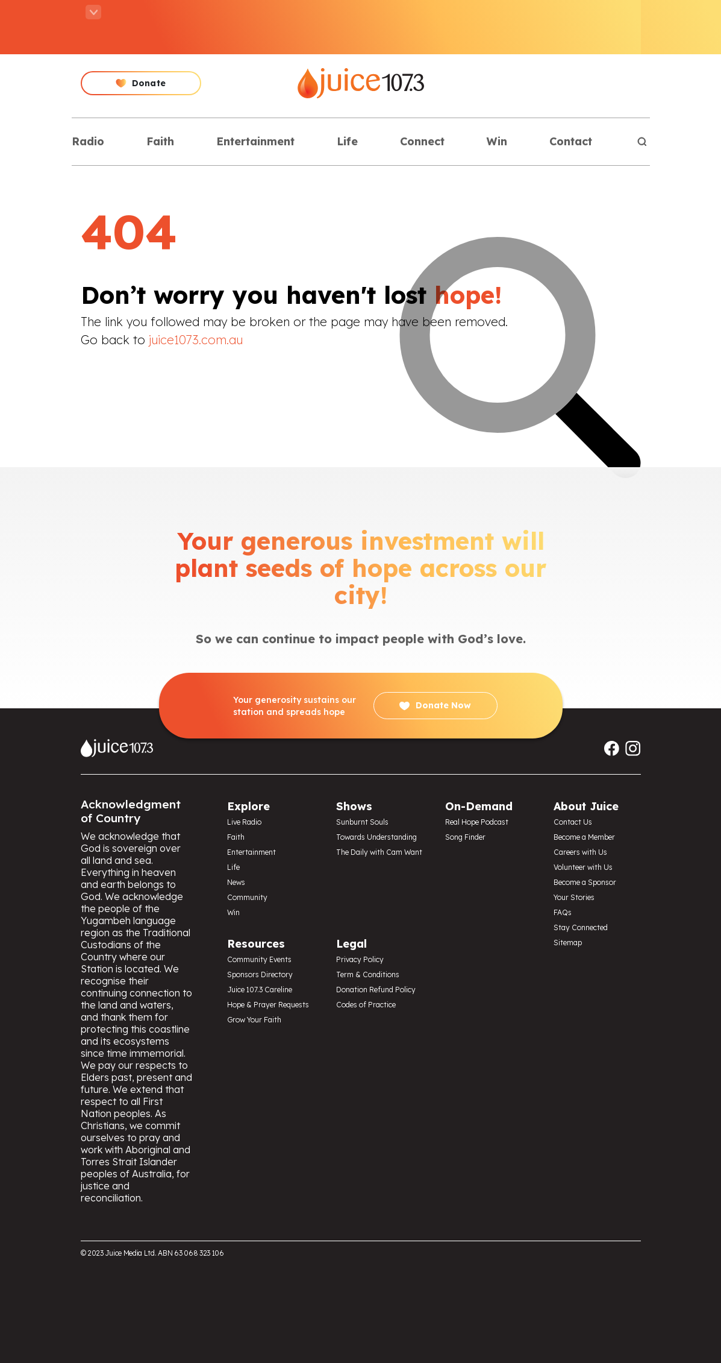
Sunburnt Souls (362, 821)
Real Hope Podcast (476, 821)
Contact (570, 141)
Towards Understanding (376, 837)
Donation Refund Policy (376, 989)
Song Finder (465, 837)
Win (497, 141)
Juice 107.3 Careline (259, 989)
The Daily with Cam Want (379, 852)
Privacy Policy (360, 959)
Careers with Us (580, 852)
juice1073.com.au (196, 339)
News (236, 882)
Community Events (259, 959)
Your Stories (574, 897)
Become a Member (584, 837)
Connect (422, 141)
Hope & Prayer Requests (268, 1004)
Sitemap (568, 942)
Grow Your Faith (254, 1019)
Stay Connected (581, 927)
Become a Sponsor (585, 882)
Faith (160, 141)
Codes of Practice (366, 1004)
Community (247, 897)
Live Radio (244, 821)
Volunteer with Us (583, 867)
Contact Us (573, 821)
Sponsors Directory (260, 974)
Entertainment (255, 141)
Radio (88, 141)
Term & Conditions (367, 974)
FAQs (563, 912)
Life (347, 141)
